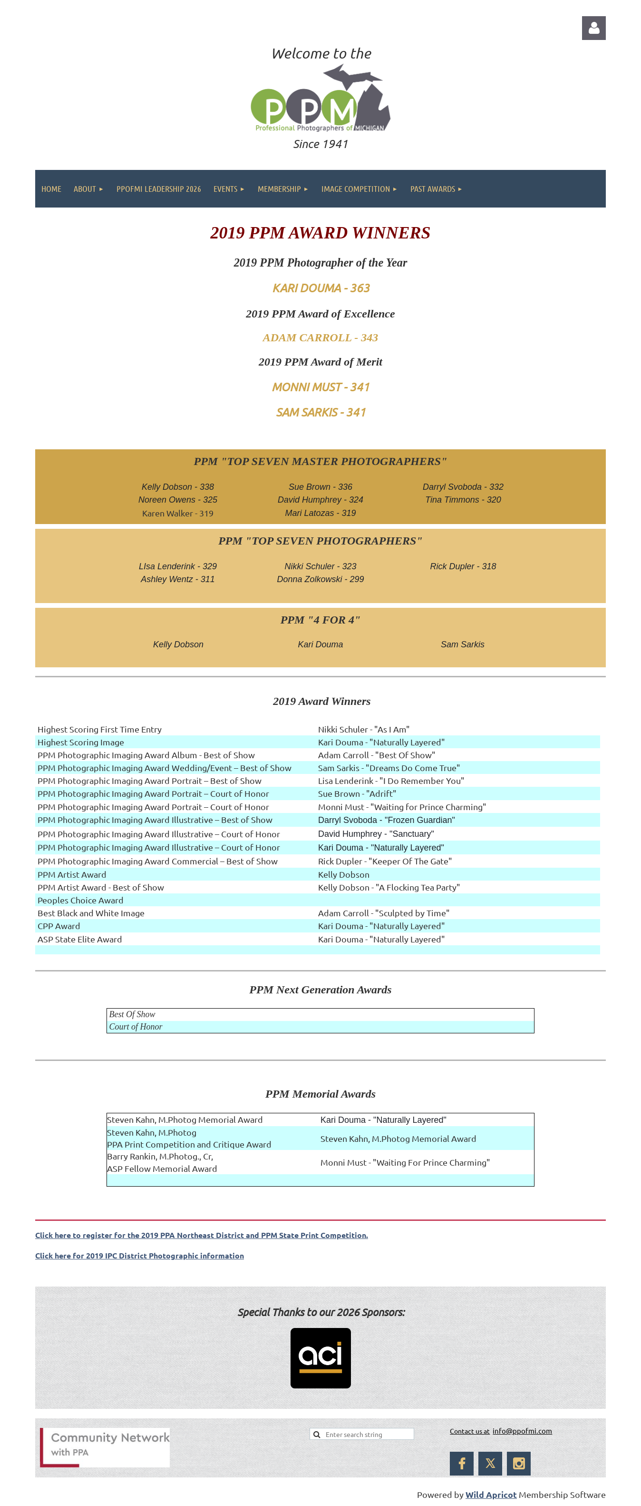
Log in (594, 28)
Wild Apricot (491, 1494)
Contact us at (470, 1431)
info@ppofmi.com (522, 1430)
